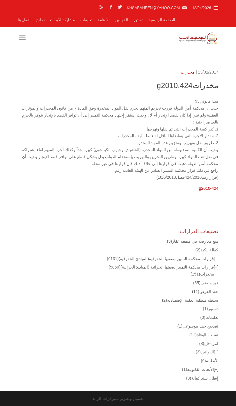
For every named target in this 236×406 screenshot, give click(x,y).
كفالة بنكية (206, 250)
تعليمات (86, 20)
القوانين (121, 20)
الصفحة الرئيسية (162, 20)
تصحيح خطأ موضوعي (198, 326)
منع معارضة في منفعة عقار (193, 241)
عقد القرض (205, 291)
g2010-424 (209, 188)
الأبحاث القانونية (198, 369)
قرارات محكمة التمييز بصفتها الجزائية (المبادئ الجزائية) (161, 267)
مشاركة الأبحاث (62, 20)
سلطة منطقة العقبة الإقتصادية (190, 300)
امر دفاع (208, 343)
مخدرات (188, 72)
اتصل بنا (24, 20)
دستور (138, 20)
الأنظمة (104, 20)
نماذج (40, 20)
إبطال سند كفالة (202, 378)
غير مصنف (206, 282)
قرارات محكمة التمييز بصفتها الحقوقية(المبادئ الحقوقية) (160, 258)
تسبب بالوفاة (204, 334)
